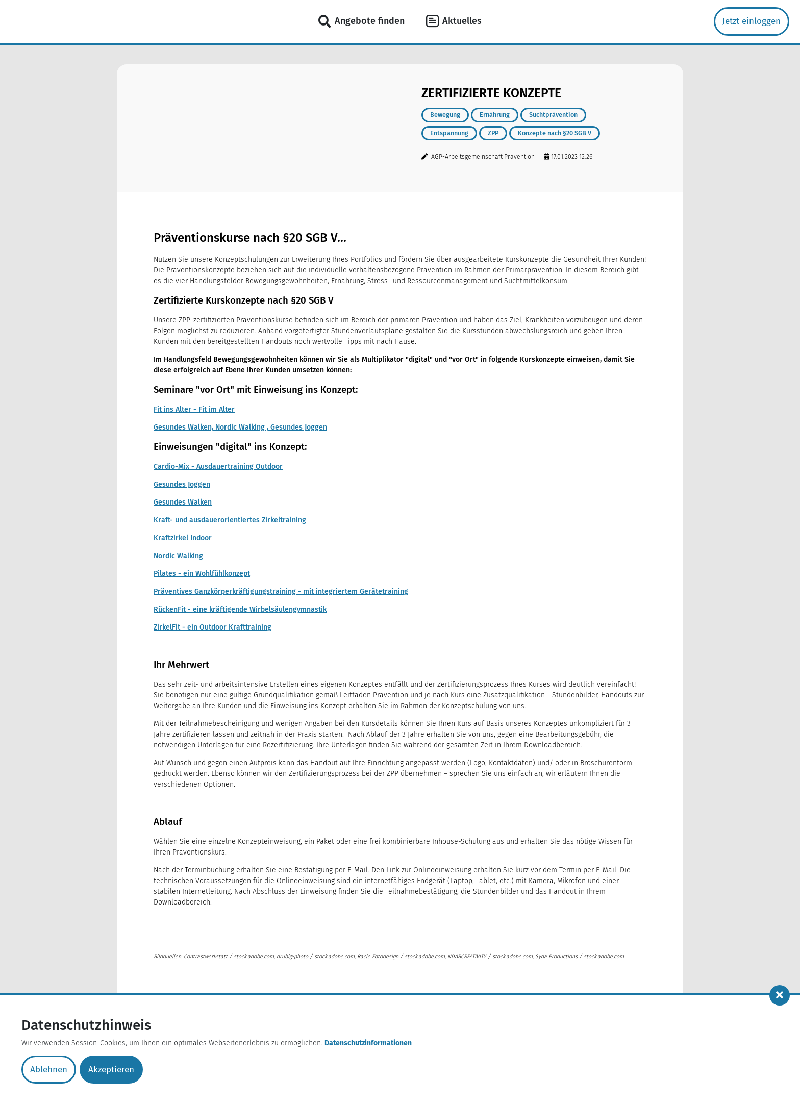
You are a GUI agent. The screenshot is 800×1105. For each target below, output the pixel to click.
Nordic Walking (178, 555)
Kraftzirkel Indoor (183, 538)
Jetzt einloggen (751, 21)
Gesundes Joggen (182, 484)
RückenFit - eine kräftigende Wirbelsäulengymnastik (240, 609)
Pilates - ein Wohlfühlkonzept (202, 573)
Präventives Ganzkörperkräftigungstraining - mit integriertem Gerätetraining (281, 591)
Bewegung (445, 114)
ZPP (493, 133)
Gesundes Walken (183, 502)
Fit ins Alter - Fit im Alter (194, 409)
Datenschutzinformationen (368, 1043)
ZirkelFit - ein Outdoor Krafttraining (212, 627)
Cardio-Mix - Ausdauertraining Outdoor (218, 466)
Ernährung (495, 114)
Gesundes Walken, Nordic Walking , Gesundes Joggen (240, 427)
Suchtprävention (553, 114)
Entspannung (449, 133)
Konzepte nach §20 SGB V (554, 133)
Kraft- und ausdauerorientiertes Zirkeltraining (230, 520)
